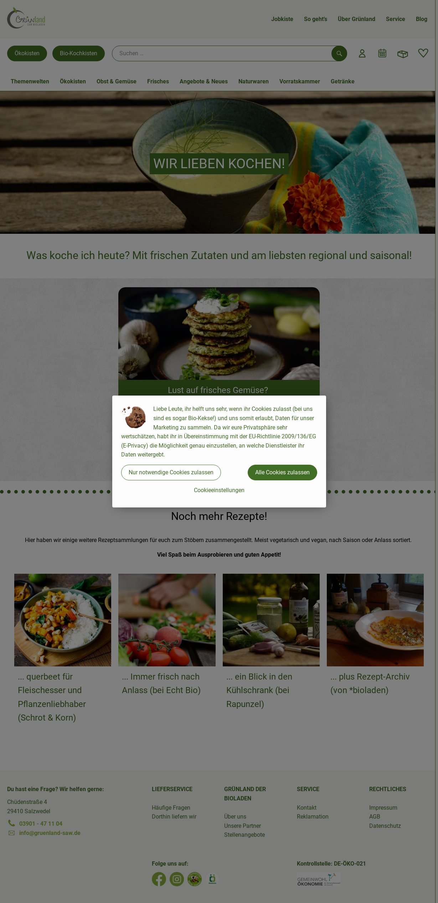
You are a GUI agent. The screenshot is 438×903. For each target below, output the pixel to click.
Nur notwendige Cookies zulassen (171, 472)
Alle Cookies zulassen (282, 472)
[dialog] (219, 451)
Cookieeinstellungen (219, 490)
